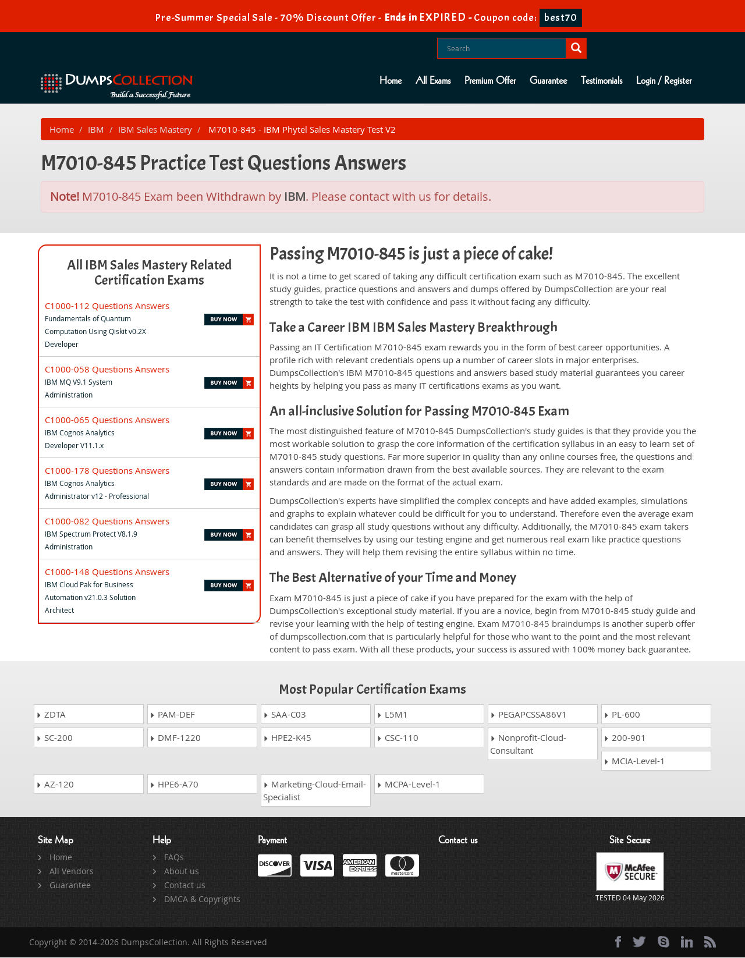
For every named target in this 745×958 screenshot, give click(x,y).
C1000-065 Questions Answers (107, 420)
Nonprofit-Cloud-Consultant (528, 744)
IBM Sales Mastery (155, 130)
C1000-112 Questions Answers (107, 306)
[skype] (663, 942)
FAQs (174, 858)
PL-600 (622, 715)
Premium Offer (490, 81)
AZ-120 (55, 784)
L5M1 (392, 715)
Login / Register (663, 81)
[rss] (710, 942)
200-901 (625, 738)
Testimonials (601, 81)
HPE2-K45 (287, 738)
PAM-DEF (172, 715)
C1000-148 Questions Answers (107, 572)
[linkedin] (687, 942)
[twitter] (639, 942)
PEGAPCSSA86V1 (528, 715)
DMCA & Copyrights (202, 899)
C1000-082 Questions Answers (107, 521)
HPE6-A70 (174, 784)
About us (181, 872)
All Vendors (71, 872)
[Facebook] (618, 942)
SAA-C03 (284, 715)
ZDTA (51, 715)
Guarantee (548, 81)
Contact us (184, 885)
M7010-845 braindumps (551, 624)
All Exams (433, 81)
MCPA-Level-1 (409, 784)
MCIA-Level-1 (634, 761)
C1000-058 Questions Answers (107, 369)
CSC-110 (397, 738)
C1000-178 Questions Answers (107, 471)
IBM (96, 130)
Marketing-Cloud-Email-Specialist (314, 791)
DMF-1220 (175, 738)
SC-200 (54, 738)
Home (390, 81)
